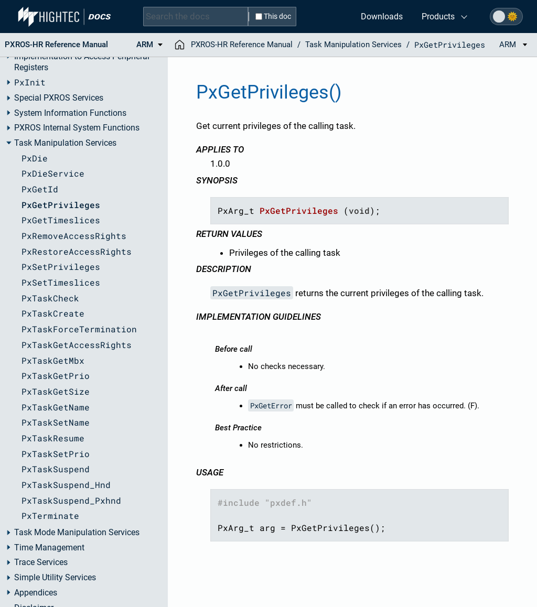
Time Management (49, 547)
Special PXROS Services (58, 98)
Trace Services (41, 562)
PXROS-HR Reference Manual (242, 44)
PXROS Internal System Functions (76, 128)
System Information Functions (70, 113)
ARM (513, 44)
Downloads (382, 16)
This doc (273, 16)
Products (438, 16)
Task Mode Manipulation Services (76, 532)
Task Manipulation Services (65, 143)
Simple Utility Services (55, 577)
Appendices (35, 593)
